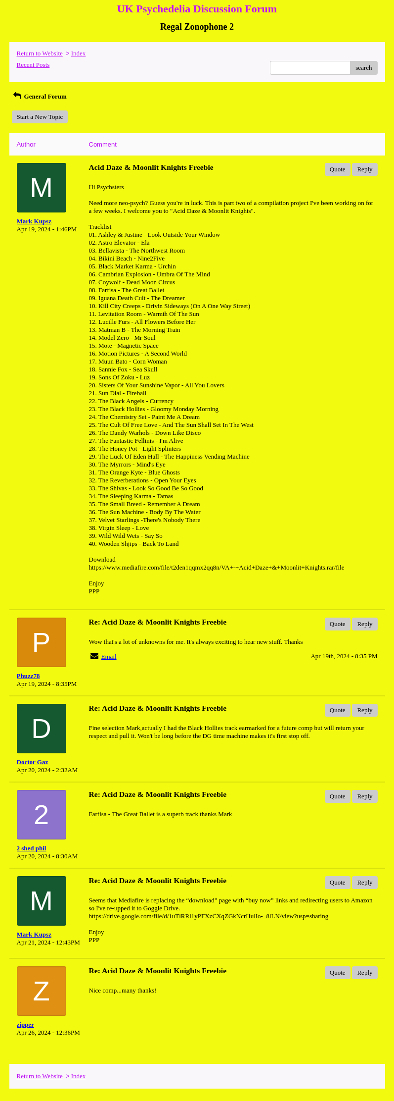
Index (78, 53)
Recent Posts (33, 64)
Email (109, 656)
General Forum (39, 96)
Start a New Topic (40, 116)
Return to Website (40, 53)
